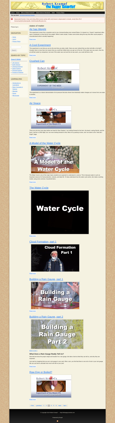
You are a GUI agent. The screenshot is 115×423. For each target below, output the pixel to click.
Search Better (16, 59)
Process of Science (17, 72)
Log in (13, 12)
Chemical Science (17, 66)
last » (65, 405)
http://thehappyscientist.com (67, 412)
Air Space (35, 103)
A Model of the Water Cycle (44, 143)
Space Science (16, 68)
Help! (53, 12)
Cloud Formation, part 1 (42, 241)
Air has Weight (37, 29)
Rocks (14, 93)
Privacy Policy (60, 12)
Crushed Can (37, 60)
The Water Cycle (38, 187)
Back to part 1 (33, 350)
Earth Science (16, 64)
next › (60, 405)
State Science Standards (43, 12)
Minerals (15, 91)
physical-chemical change (27, 15)
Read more (32, 39)
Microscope (16, 95)
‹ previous (39, 405)
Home (18, 12)
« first (32, 405)
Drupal (60, 417)
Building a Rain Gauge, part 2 (46, 316)
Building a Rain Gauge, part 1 (46, 279)
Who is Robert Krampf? (27, 12)
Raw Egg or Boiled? (40, 372)
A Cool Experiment (40, 45)
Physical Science (17, 70)
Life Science (15, 62)
